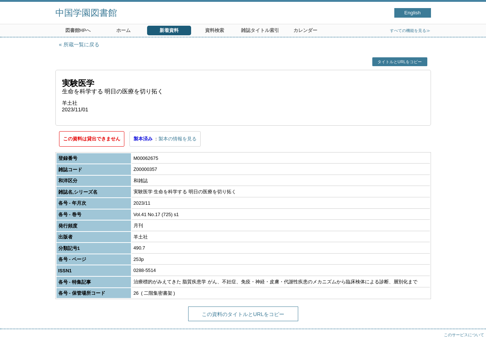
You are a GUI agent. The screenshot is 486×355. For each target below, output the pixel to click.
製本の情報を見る (177, 138)
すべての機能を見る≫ (410, 30)
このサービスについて (464, 335)
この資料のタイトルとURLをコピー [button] (243, 314)
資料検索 (214, 30)
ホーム (123, 30)
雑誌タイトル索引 (260, 30)
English (412, 12)
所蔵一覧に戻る (81, 44)
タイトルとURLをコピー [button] (399, 62)
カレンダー (305, 30)
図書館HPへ (78, 30)
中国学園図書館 (86, 13)
